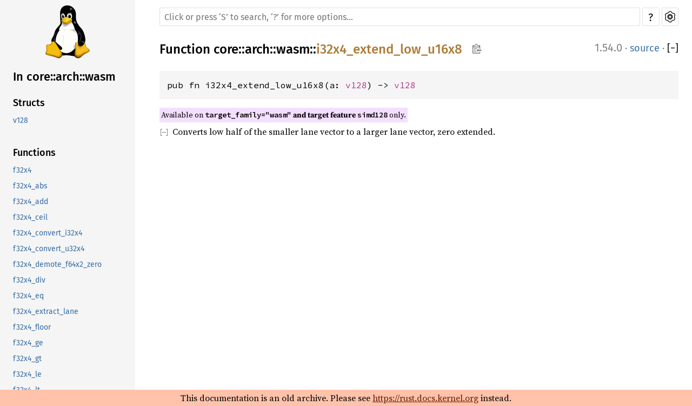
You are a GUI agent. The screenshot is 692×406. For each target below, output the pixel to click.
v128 (20, 120)
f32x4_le (27, 374)
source (645, 48)
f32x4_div (29, 280)
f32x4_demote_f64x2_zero (57, 264)
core (226, 49)
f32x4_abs (30, 186)
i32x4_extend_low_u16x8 (389, 49)
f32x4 (22, 170)
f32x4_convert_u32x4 (48, 248)
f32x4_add (30, 201)
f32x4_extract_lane (45, 311)
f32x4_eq (28, 295)
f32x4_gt (27, 358)
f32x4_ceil (30, 217)
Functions (34, 153)
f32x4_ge (28, 343)
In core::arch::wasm (64, 76)
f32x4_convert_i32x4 (47, 233)
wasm (293, 49)
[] (672, 48)
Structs (29, 103)
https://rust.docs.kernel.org (425, 398)
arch (257, 49)
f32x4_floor (32, 327)
